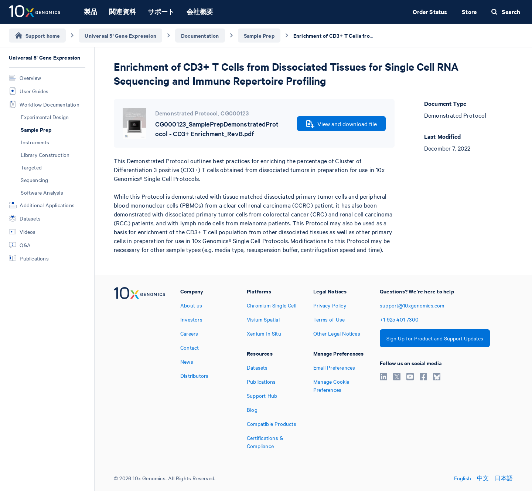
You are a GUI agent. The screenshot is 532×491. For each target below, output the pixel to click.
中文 (483, 478)
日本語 (504, 478)
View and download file (341, 124)
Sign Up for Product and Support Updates (434, 338)
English (462, 478)
